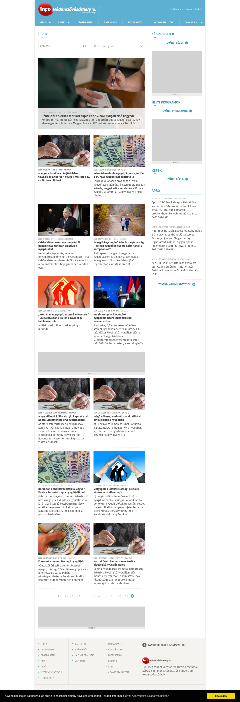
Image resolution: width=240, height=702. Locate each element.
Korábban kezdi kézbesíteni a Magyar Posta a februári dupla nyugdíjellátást (61, 491)
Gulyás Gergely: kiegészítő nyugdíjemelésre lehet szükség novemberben (113, 318)
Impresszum (115, 655)
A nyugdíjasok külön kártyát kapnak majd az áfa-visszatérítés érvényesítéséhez (63, 418)
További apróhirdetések (174, 284)
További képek (174, 179)
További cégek (174, 42)
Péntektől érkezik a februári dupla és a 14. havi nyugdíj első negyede (88, 116)
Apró (43, 667)
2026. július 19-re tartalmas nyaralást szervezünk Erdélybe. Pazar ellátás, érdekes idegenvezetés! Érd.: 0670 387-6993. (175, 268)
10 (125, 596)
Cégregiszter (85, 22)
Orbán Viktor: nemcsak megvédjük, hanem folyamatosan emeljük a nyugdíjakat (59, 246)
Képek (61, 22)
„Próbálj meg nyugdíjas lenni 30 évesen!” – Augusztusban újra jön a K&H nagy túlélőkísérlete (63, 318)
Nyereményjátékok (51, 672)
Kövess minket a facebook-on (166, 645)
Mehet (84, 46)
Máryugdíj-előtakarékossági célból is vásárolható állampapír (117, 491)
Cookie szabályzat (118, 672)
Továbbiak (191, 22)
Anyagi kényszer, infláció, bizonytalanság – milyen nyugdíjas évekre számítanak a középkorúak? (119, 246)
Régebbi (132, 596)
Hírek (43, 22)
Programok (135, 22)
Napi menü (80, 661)
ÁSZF (110, 667)
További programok (174, 110)
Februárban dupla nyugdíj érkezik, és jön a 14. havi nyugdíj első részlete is (119, 175)
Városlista (99, 9)
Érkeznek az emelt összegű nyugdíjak (61, 561)
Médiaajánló (115, 644)
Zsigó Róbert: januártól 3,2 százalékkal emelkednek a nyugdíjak (117, 418)
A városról (81, 650)
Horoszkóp (47, 678)
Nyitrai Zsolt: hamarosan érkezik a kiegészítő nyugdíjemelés (115, 563)
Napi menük (110, 22)
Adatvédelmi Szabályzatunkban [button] (150, 695)
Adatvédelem (115, 650)
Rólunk (112, 661)
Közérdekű (80, 644)
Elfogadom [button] (221, 696)
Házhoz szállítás (163, 22)
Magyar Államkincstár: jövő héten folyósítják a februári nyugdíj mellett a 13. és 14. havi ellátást (64, 177)
